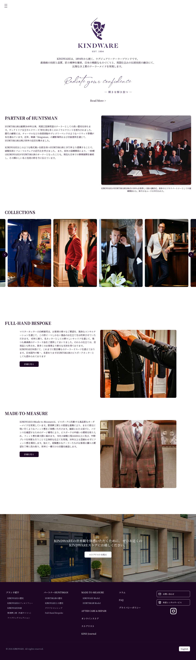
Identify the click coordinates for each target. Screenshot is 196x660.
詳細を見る (29, 364)
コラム (122, 592)
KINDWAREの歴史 (15, 598)
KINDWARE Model (91, 598)
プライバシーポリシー (130, 607)
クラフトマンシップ (53, 608)
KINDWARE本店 (14, 608)
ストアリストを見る (98, 554)
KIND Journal (88, 633)
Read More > (98, 100)
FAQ (121, 600)
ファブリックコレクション (18, 617)
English (184, 649)
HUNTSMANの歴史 (53, 598)
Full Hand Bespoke (54, 612)
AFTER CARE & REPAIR (93, 610)
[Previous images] (5, 254)
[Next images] (191, 254)
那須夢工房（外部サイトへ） (19, 612)
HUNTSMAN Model (92, 603)
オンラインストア (90, 618)
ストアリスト (87, 626)
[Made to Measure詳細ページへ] (138, 454)
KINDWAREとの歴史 (54, 603)
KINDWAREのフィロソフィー (20, 603)
